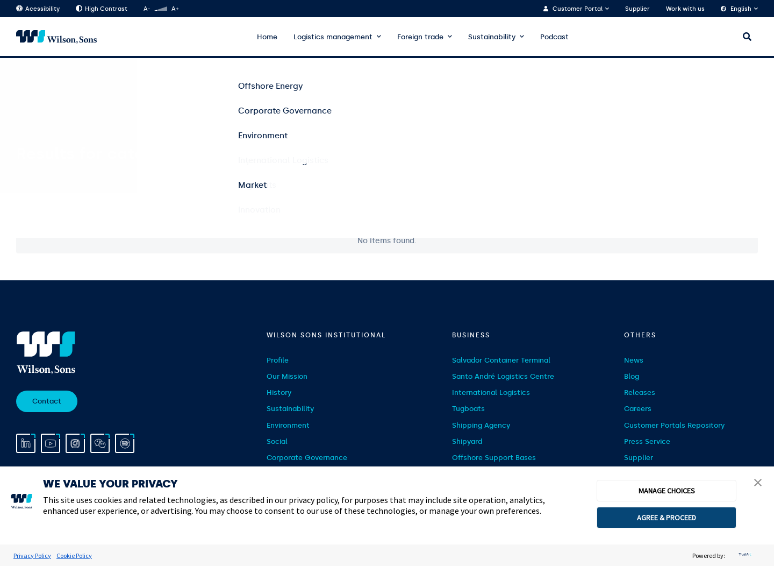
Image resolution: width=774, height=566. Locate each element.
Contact (46, 401)
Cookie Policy (74, 555)
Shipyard (467, 441)
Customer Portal (578, 8)
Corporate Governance (307, 458)
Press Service (647, 441)
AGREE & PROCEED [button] (666, 517)
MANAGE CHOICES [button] (667, 491)
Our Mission (287, 376)
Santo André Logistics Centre (503, 376)
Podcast (554, 37)
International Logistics (491, 392)
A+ (174, 8)
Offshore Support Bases (494, 458)
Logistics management (332, 37)
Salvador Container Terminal (501, 360)
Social (277, 441)
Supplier (637, 8)
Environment (288, 425)
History (279, 392)
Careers (637, 409)
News (633, 360)
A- (147, 8)
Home (267, 37)
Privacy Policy (32, 555)
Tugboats (468, 409)
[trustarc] (744, 555)
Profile (278, 360)
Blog (631, 376)
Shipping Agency (481, 425)
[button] (758, 483)
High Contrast (101, 8)
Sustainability (491, 37)
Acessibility (38, 8)
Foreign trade (420, 37)
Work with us (685, 8)
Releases (639, 392)
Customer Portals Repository (674, 425)
